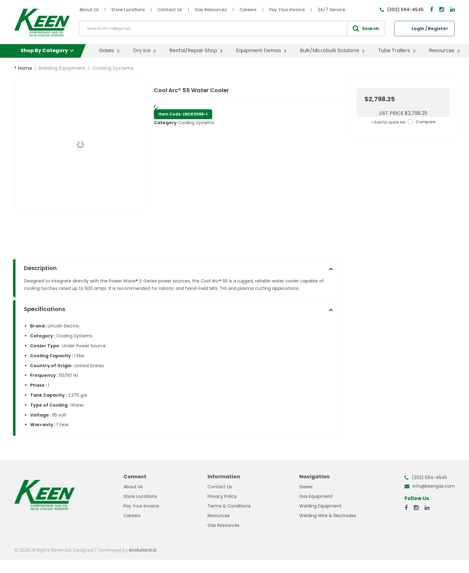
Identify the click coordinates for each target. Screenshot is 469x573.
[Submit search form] (366, 28)
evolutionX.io (143, 550)
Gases (106, 50)
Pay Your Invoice (287, 10)
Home (23, 68)
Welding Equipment (61, 68)
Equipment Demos (258, 50)
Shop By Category (44, 50)
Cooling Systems (113, 68)
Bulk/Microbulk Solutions (329, 50)
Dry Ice (141, 50)
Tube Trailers (394, 50)
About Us (89, 10)
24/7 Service (331, 10)
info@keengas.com (434, 486)
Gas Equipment (316, 496)
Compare (420, 122)
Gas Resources (211, 10)
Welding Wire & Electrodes (327, 515)
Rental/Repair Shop (193, 50)
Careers (248, 10)
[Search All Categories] (232, 28)
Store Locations (128, 10)
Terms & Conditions (229, 505)
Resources (441, 50)
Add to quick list (388, 122)
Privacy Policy (222, 496)
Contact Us (170, 10)
